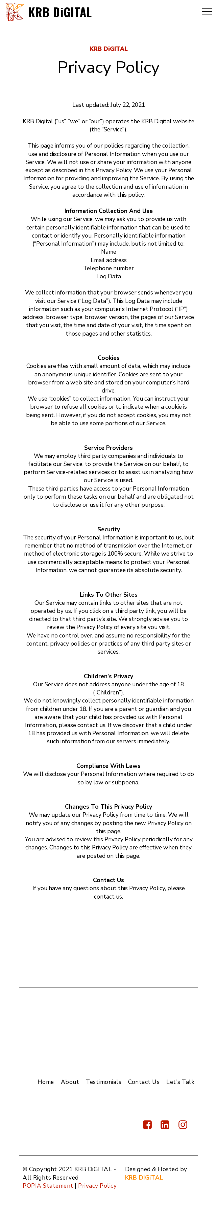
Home (46, 1082)
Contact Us (144, 1082)
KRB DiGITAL (61, 11)
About (70, 1082)
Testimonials (103, 1082)
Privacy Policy (97, 1186)
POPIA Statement (48, 1186)
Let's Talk (180, 1082)
